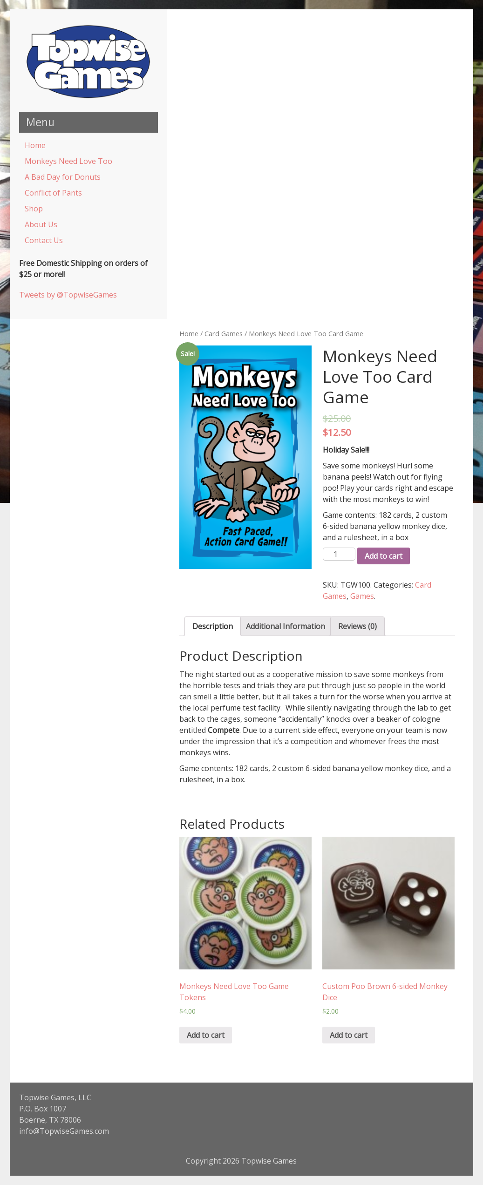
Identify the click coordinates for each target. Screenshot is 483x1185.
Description (212, 626)
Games (362, 596)
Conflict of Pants (53, 193)
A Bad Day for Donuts (63, 177)
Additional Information (285, 626)
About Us (41, 224)
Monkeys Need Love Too (68, 161)
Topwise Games (269, 1161)
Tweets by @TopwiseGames (68, 295)
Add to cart (383, 556)
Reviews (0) (357, 626)
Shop (34, 208)
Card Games (223, 333)
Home (35, 145)
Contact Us (44, 240)
